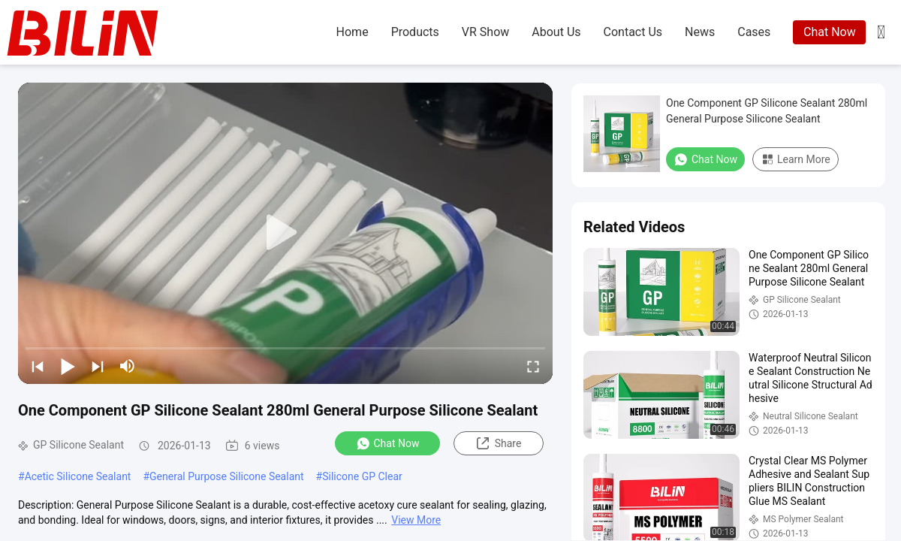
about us (556, 32)
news (700, 32)
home (352, 32)
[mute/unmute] (128, 366)
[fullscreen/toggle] (533, 366)
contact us (633, 32)
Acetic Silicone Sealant (78, 476)
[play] (285, 233)
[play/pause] (68, 366)
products (415, 32)
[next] (98, 366)
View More (416, 520)
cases (753, 32)
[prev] (38, 366)
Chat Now (829, 32)
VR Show (485, 32)
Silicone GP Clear (362, 476)
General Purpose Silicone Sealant (226, 476)
